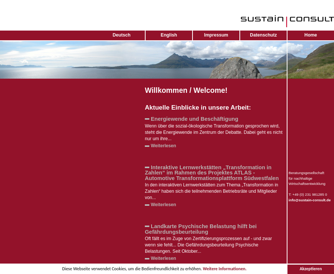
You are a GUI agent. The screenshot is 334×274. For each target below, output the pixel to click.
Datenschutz (263, 35)
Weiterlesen (163, 145)
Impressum (216, 35)
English (169, 35)
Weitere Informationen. (224, 269)
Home (311, 35)
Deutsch (122, 35)
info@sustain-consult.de (310, 200)
